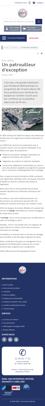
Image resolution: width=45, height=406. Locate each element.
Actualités (6, 292)
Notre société (8, 285)
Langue (40, 3)
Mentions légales (9, 295)
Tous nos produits (13, 38)
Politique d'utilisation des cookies (15, 302)
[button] (7, 403)
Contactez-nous (20, 3)
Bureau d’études (9, 330)
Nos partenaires (9, 323)
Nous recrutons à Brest (11, 288)
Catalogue (34, 38)
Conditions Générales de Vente (14, 305)
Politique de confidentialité (12, 298)
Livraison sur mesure (10, 319)
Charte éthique (8, 309)
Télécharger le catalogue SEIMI (14, 326)
